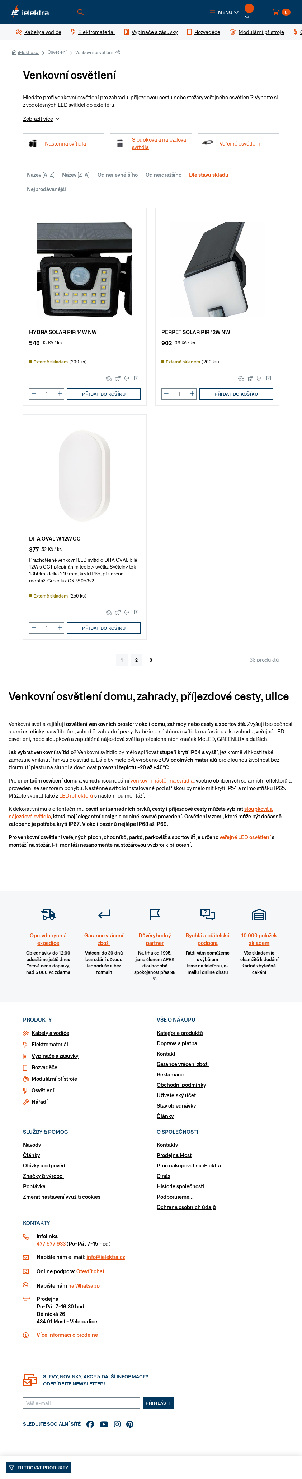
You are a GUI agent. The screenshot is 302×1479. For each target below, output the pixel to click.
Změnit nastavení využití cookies (61, 1196)
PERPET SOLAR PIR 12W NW (195, 332)
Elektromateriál (50, 1044)
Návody (32, 1144)
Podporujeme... (175, 1196)
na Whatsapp (84, 1285)
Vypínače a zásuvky (55, 1056)
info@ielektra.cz (105, 1257)
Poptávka (34, 1186)
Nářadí (40, 1101)
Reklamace (170, 1074)
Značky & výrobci (43, 1176)
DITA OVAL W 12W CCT (56, 538)
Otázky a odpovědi (45, 1165)
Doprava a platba (177, 1043)
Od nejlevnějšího (118, 174)
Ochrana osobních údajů (186, 1207)
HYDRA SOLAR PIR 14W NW (62, 332)
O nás (163, 1176)
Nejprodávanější (46, 189)
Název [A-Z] (41, 174)
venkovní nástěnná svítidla (162, 780)
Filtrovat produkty (39, 1467)
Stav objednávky (176, 1105)
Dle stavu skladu (208, 174)
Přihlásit (158, 1403)
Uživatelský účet (176, 1095)
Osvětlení (57, 51)
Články (165, 1116)
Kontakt (166, 1053)
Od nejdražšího (163, 174)
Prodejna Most (174, 1155)
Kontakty (167, 1144)
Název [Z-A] (76, 174)
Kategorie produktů (180, 1033)
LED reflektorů (76, 795)
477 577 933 (51, 1243)
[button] (224, 12)
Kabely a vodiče (50, 1033)
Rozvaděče (44, 1067)
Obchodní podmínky (181, 1085)
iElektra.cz (28, 52)
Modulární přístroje (54, 1078)
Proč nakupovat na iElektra (189, 1165)
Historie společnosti (180, 1186)
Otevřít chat (90, 1271)
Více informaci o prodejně (67, 1334)
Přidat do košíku (104, 393)
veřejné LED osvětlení (245, 837)
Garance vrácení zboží (183, 1064)
